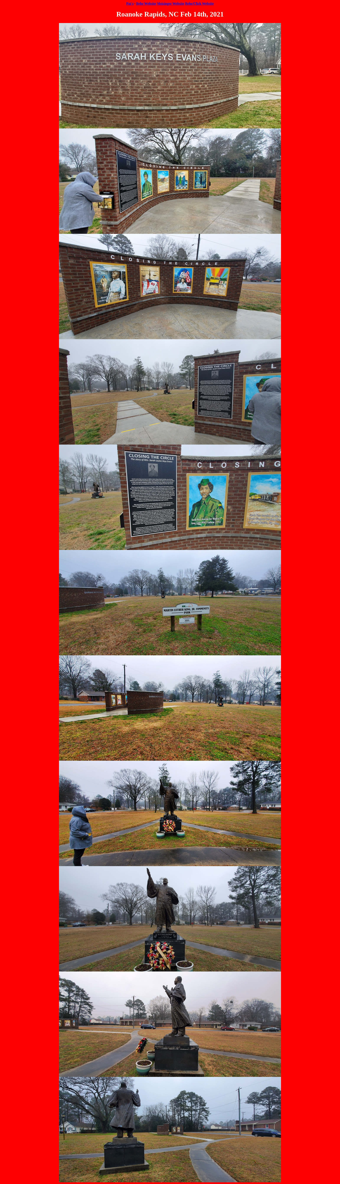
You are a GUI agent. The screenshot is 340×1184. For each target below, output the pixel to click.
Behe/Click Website (199, 3)
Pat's (130, 3)
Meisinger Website (170, 3)
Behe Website (146, 3)
